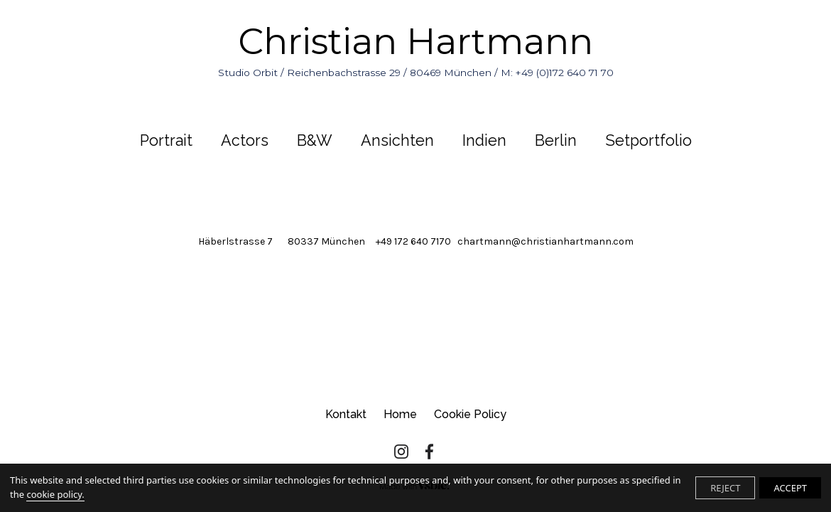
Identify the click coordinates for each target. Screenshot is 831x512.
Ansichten (397, 140)
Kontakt (345, 414)
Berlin (556, 140)
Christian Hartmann (416, 49)
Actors (244, 140)
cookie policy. (55, 494)
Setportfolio (648, 140)
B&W (314, 140)
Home (400, 414)
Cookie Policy (470, 414)
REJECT (725, 487)
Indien (484, 140)
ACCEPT (790, 487)
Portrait (166, 140)
